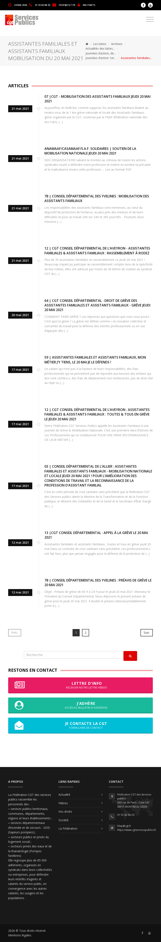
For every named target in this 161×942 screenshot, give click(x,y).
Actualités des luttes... (100, 48)
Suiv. (147, 632)
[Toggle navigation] (150, 19)
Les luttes (99, 44)
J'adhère (80, 705)
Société (63, 820)
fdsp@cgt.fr (67, 4)
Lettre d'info (80, 685)
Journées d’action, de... (101, 53)
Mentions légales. (20, 935)
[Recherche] (73, 655)
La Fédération (67, 828)
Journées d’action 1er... (101, 58)
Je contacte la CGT (80, 725)
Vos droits (65, 811)
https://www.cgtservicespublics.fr (136, 830)
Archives (116, 44)
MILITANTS (89, 4)
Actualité (64, 795)
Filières (63, 803)
